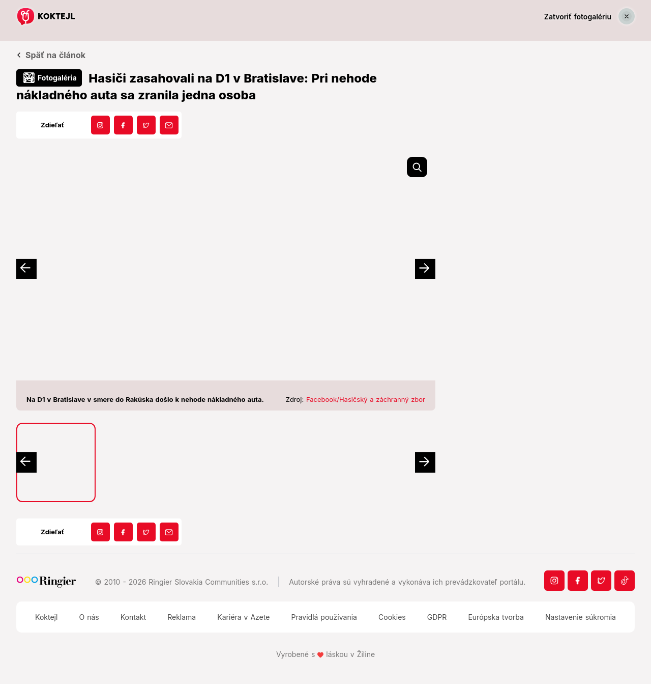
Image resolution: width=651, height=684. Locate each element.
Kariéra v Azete (243, 617)
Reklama (181, 617)
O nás (89, 617)
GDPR (437, 617)
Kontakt (133, 617)
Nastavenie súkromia (580, 617)
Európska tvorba (495, 617)
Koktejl (46, 617)
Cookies (392, 617)
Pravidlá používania (324, 617)
